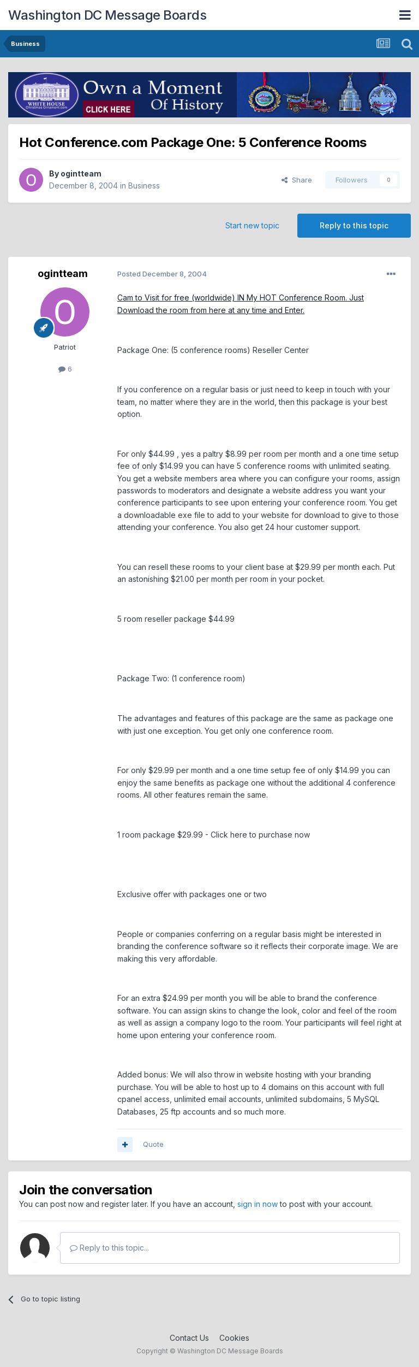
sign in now (257, 1204)
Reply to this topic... (109, 1247)
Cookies (234, 1337)
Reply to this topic (354, 225)
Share (297, 179)
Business (144, 185)
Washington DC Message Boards (107, 15)
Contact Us (189, 1337)
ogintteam (81, 173)
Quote (153, 1144)
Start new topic (252, 225)
